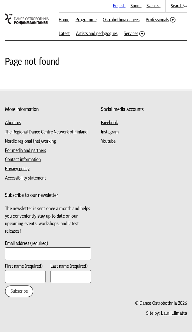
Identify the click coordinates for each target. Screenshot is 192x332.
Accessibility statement (25, 178)
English (119, 6)
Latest (64, 33)
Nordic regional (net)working (30, 141)
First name (23, 266)
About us (13, 122)
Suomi (136, 6)
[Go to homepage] (27, 19)
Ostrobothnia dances (121, 20)
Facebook (109, 122)
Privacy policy (17, 169)
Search (179, 6)
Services (131, 33)
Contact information (23, 159)
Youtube (108, 141)
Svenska (153, 6)
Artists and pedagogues (97, 33)
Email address (26, 243)
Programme (86, 20)
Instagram (110, 132)
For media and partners (25, 150)
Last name (69, 266)
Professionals (157, 20)
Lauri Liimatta (174, 313)
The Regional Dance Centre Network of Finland (46, 132)
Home (64, 20)
